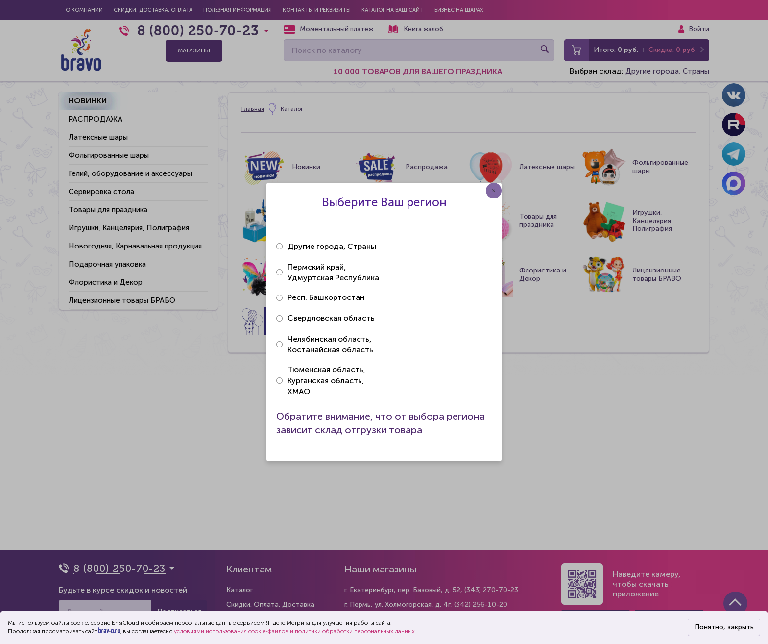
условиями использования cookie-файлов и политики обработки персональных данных (294, 631)
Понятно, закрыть (724, 627)
